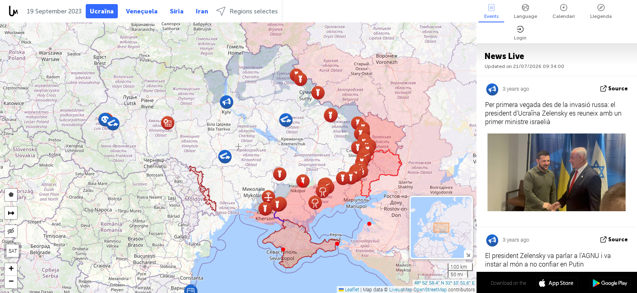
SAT (13, 250)
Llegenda (601, 11)
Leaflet (349, 289)
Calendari (563, 11)
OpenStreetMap (430, 289)
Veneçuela (142, 11)
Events (491, 11)
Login (520, 33)
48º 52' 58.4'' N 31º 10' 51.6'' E (444, 282)
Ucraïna (102, 11)
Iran (202, 11)
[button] (301, 184)
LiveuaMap (400, 289)
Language (525, 11)
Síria (177, 11)
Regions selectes (247, 11)
